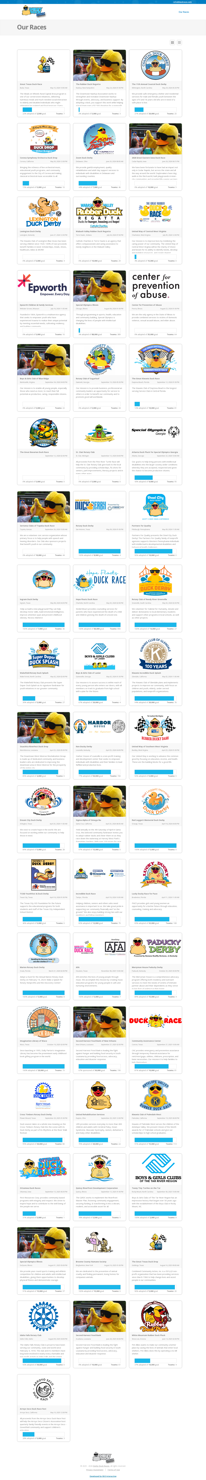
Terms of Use (113, 1470)
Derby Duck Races (101, 1466)
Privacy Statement (94, 1470)
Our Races (184, 12)
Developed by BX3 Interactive (103, 1476)
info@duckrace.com (182, 2)
